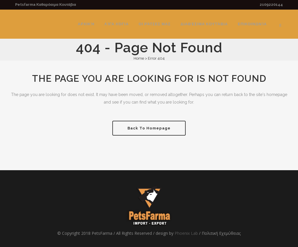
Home (139, 58)
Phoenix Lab (186, 233)
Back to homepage (149, 128)
